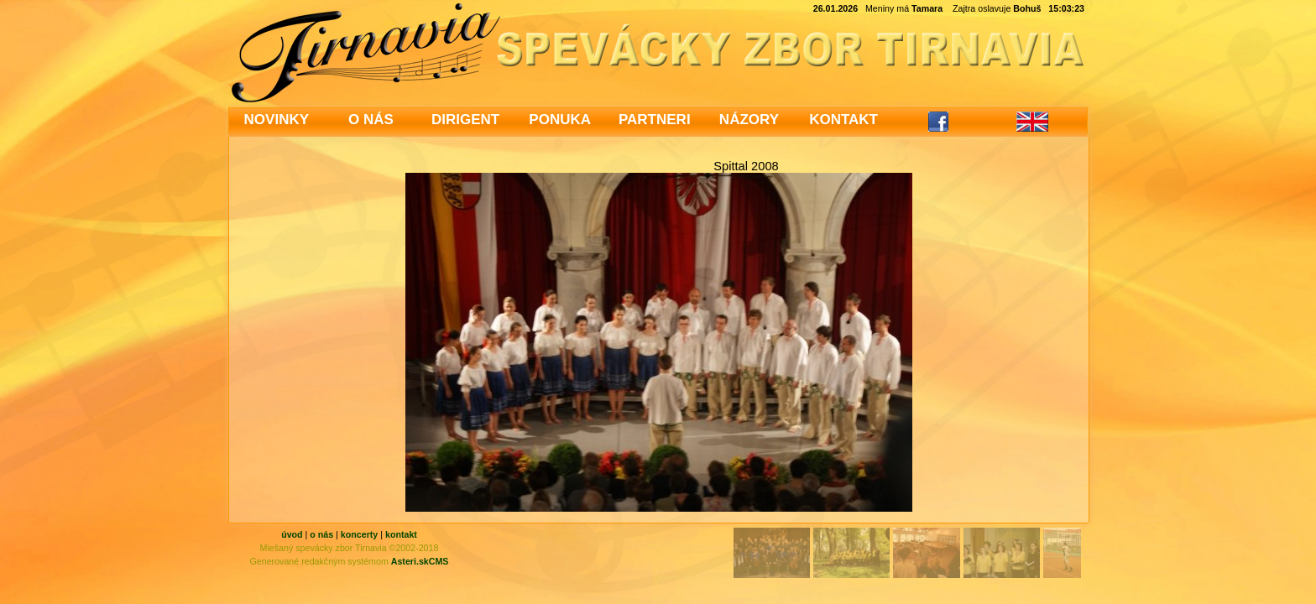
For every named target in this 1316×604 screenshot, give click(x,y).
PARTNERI (655, 120)
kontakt (401, 534)
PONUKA (560, 120)
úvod (291, 534)
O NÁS (371, 120)
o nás (321, 534)
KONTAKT (843, 120)
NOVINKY (276, 120)
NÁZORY (749, 120)
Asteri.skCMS (420, 561)
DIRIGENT (465, 120)
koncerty (359, 534)
